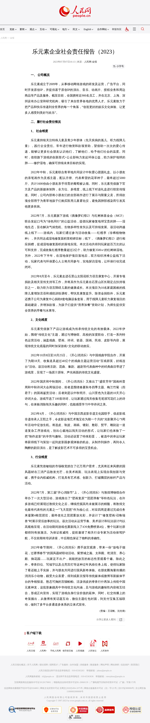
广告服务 (64, 665)
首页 (2, 29)
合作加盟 (74, 665)
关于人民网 (32, 665)
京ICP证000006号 (126, 688)
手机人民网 (55, 645)
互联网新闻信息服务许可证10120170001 (32, 682)
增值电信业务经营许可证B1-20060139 (71, 682)
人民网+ (43, 645)
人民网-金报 (90, 61)
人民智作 (104, 645)
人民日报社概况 (18, 665)
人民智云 (92, 645)
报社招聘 (43, 665)
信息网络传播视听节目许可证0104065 (21, 688)
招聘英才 (54, 665)
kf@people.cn (48, 676)
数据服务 (94, 665)
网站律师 (115, 665)
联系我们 (135, 665)
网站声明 (104, 665)
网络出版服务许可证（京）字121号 (100, 688)
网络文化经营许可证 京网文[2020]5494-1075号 (61, 688)
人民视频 (80, 645)
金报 (12, 38)
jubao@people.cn (104, 670)
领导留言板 (68, 645)
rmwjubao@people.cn (115, 676)
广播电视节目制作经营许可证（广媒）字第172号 (113, 682)
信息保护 (125, 665)
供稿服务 (84, 665)
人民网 (3, 38)
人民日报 (31, 645)
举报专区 (117, 29)
